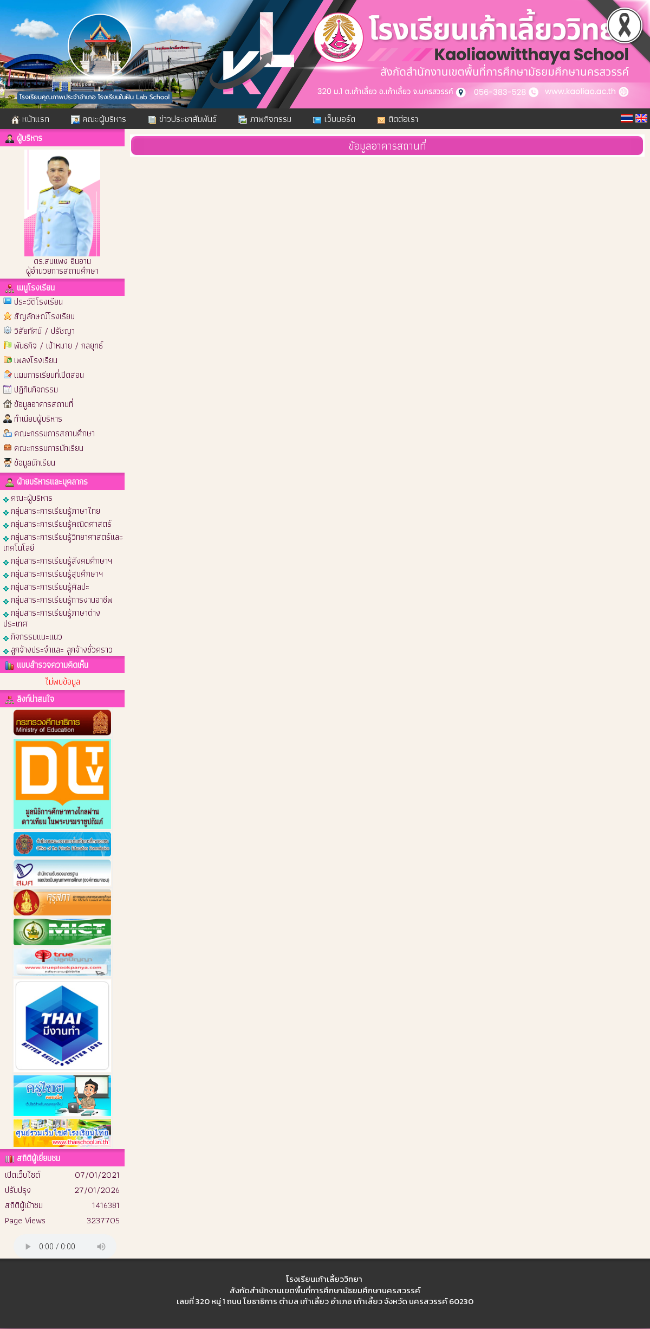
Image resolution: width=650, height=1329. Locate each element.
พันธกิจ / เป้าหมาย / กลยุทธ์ (58, 345)
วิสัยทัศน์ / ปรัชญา (44, 331)
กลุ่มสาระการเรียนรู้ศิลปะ (46, 586)
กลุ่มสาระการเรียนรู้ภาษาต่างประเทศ (51, 617)
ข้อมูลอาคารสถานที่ (43, 404)
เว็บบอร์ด (334, 118)
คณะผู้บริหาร (98, 118)
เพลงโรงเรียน (35, 360)
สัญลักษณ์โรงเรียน (44, 316)
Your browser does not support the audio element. (65, 1246)
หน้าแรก (30, 118)
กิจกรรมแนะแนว (32, 636)
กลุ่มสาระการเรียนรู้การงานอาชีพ (58, 599)
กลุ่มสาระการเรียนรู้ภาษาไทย (51, 510)
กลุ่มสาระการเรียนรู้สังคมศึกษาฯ (57, 560)
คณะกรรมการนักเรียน (48, 448)
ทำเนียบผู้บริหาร (38, 418)
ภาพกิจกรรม (264, 118)
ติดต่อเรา (397, 118)
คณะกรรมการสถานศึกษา (54, 433)
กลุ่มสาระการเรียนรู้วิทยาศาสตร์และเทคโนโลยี (63, 541)
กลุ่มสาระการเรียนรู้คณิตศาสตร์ (57, 523)
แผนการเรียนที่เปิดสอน (49, 375)
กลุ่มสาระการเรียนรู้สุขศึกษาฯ (53, 573)
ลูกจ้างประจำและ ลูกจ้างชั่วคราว (58, 649)
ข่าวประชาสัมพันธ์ (182, 118)
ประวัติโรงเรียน (38, 301)
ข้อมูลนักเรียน (34, 462)
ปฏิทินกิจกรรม (36, 389)
